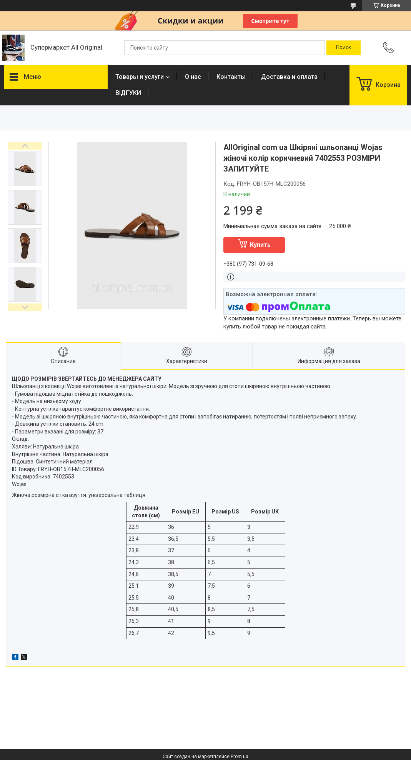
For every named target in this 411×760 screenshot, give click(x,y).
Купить (260, 244)
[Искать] (343, 47)
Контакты (231, 76)
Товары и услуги (139, 76)
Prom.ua (239, 756)
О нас (193, 76)
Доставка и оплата (289, 76)
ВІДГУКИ (128, 93)
